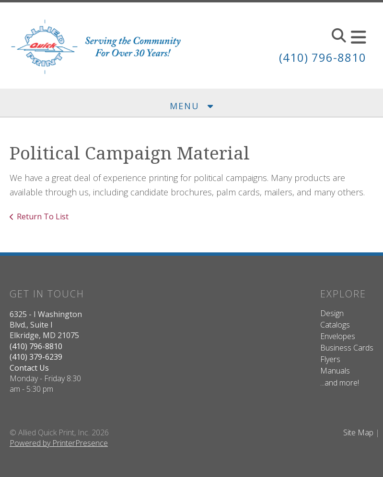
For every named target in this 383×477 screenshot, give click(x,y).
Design (332, 313)
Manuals (335, 370)
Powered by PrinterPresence (59, 443)
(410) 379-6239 (36, 357)
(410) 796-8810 (322, 57)
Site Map (358, 432)
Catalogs (335, 324)
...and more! (339, 382)
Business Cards (346, 347)
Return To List (43, 216)
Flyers (330, 359)
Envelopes (337, 336)
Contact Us (29, 368)
